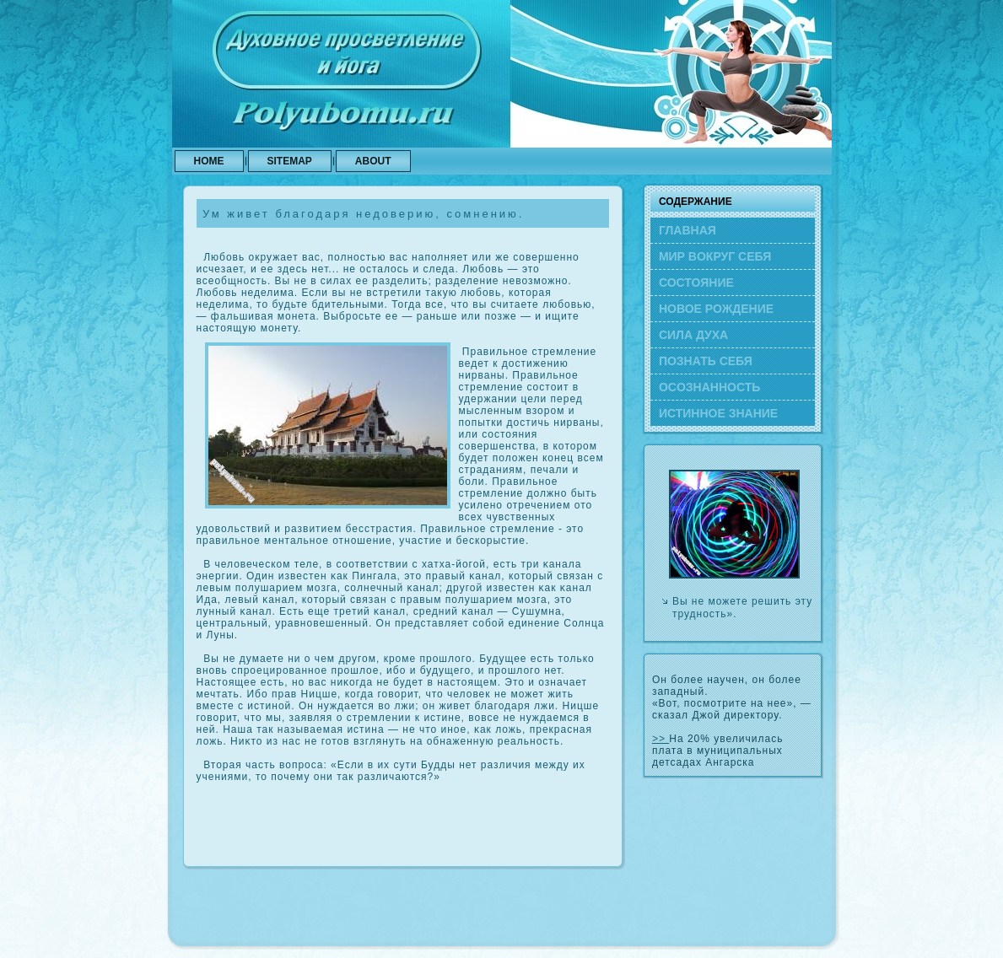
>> (660, 739)
